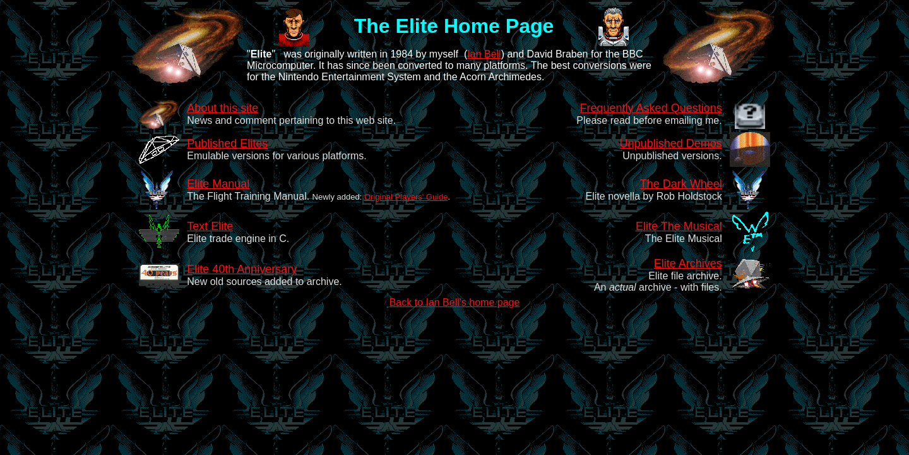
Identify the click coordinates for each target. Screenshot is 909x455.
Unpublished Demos (671, 143)
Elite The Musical (679, 226)
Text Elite (210, 226)
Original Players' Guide (406, 197)
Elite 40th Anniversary (242, 269)
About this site (222, 108)
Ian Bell (484, 54)
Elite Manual (218, 184)
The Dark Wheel (681, 184)
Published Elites (227, 143)
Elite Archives (688, 263)
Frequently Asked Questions (651, 108)
